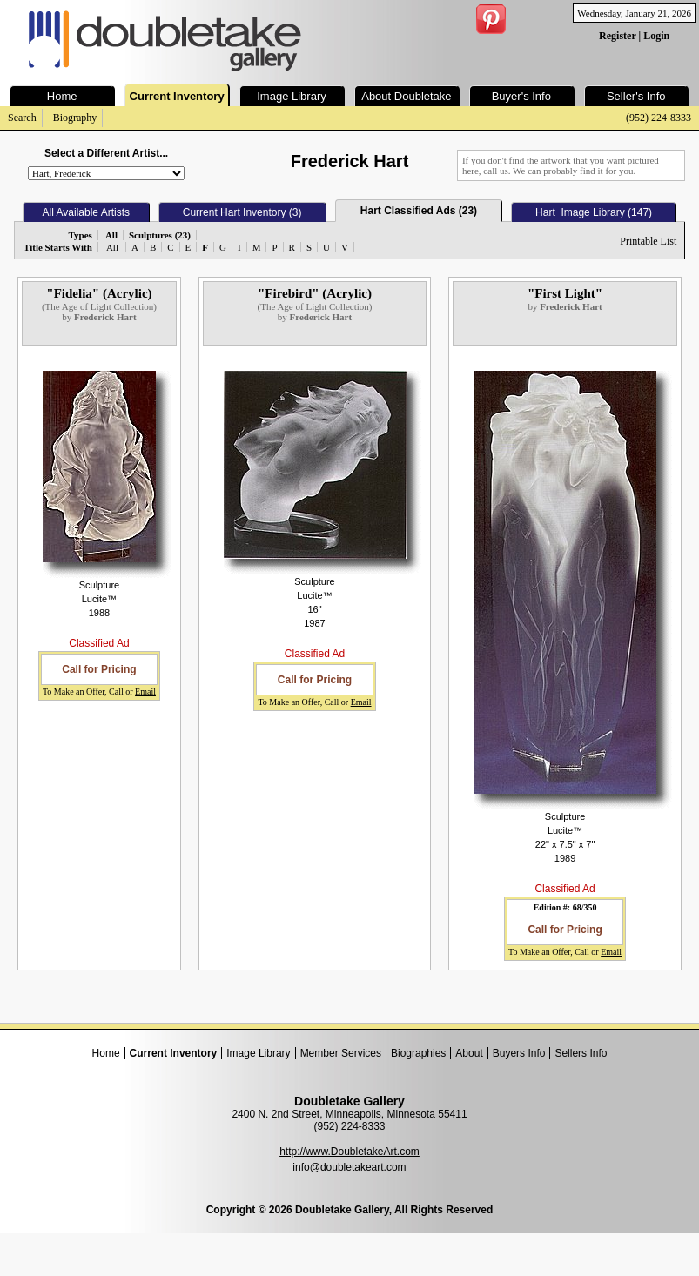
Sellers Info (580, 1053)
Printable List (648, 241)
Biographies (418, 1053)
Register (617, 36)
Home (106, 1053)
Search (22, 117)
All (112, 247)
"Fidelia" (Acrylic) (98, 293)
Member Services (340, 1053)
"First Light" (565, 293)
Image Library (258, 1053)
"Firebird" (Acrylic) (315, 293)
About (468, 1053)
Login (656, 36)
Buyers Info (519, 1053)
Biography (75, 117)
